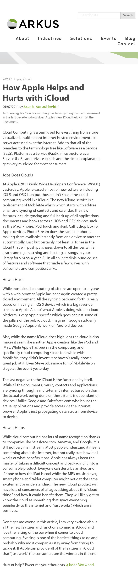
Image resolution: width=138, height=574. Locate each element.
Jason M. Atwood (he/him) (41, 107)
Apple (17, 79)
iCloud (27, 79)
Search (128, 15)
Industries (50, 38)
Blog (130, 38)
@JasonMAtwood (80, 565)
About (22, 38)
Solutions (81, 38)
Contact (126, 43)
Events (109, 38)
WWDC (7, 79)
